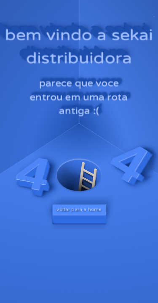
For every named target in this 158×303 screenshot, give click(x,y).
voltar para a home (79, 210)
